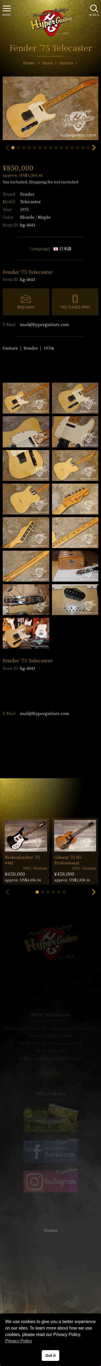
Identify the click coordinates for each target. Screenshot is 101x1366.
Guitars (10, 348)
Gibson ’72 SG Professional (68, 859)
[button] (13, 147)
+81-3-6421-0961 (75, 306)
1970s (49, 348)
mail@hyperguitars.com (44, 324)
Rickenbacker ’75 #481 (22, 859)
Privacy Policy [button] (18, 1341)
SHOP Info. (50, 1073)
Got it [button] (51, 1355)
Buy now (26, 306)
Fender (27, 194)
